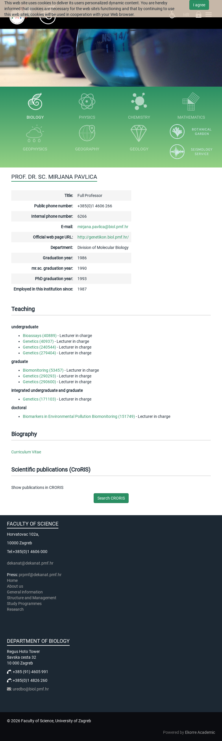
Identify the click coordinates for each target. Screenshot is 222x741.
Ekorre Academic (200, 732)
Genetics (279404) (39, 353)
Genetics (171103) (39, 399)
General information (25, 592)
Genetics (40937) (38, 341)
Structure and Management (31, 597)
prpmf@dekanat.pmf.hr (40, 574)
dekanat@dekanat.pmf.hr (30, 563)
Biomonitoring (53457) (43, 370)
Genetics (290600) (39, 381)
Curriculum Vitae (26, 452)
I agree (199, 5)
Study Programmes (24, 603)
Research (16, 609)
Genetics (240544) (39, 347)
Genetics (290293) (39, 376)
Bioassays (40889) (40, 335)
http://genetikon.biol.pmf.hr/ (103, 237)
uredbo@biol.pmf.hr (31, 689)
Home (12, 580)
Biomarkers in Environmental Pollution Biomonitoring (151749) (79, 416)
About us (15, 586)
